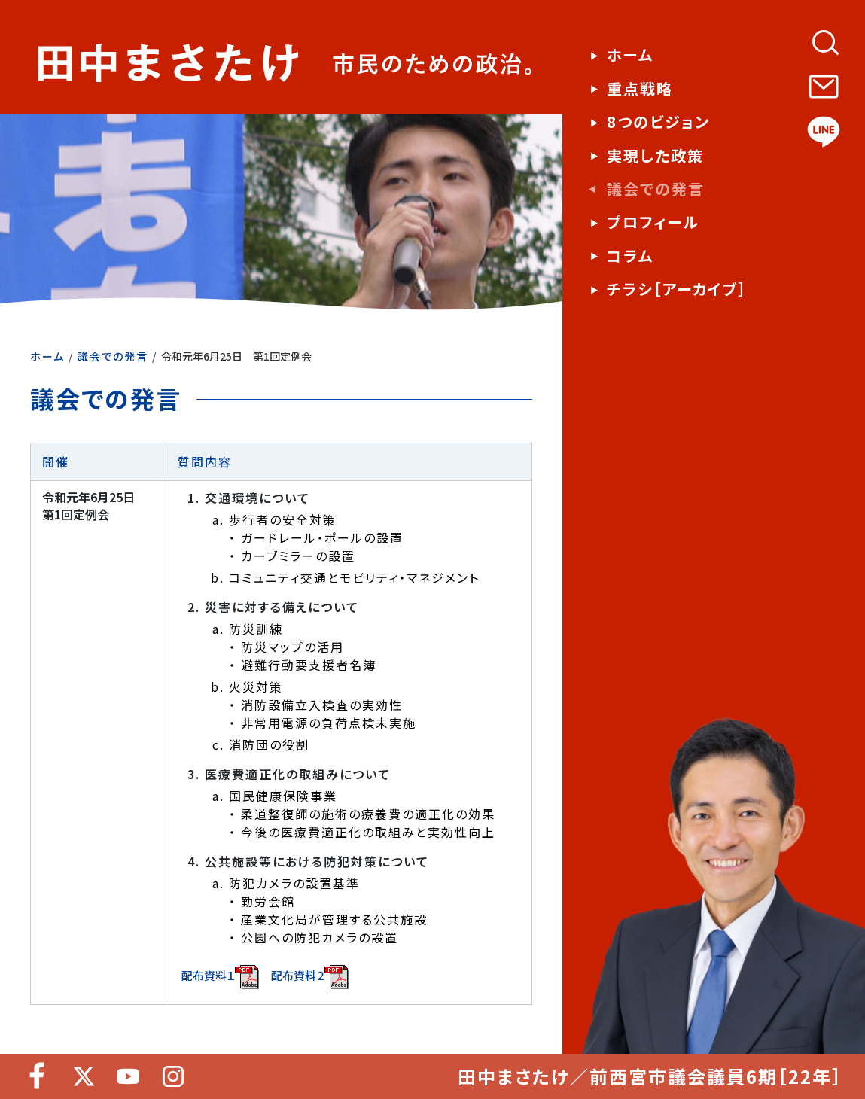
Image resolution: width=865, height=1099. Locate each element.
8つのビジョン (658, 121)
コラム (630, 255)
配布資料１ (220, 977)
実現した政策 (655, 155)
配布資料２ (310, 977)
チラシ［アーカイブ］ (677, 289)
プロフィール (653, 222)
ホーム (47, 356)
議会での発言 (113, 356)
